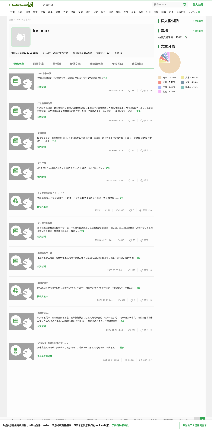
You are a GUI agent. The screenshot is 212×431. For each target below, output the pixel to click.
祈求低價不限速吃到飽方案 (50, 343)
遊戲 (88, 12)
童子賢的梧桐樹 (45, 223)
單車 (80, 12)
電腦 (43, 12)
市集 (171, 12)
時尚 (111, 12)
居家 (96, 12)
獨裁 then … (43, 313)
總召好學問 (43, 283)
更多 (105, 78)
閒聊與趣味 (42, 206)
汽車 (65, 12)
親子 (103, 12)
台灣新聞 (41, 87)
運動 (118, 12)
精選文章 (75, 63)
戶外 (126, 12)
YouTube (194, 12)
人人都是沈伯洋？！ (47, 193)
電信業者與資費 (44, 356)
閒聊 (156, 12)
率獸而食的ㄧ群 (45, 253)
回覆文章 (38, 63)
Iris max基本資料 (24, 19)
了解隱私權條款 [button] (120, 425)
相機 (27, 12)
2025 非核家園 (44, 73)
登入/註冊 (198, 4)
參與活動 (137, 63)
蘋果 (50, 12)
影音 (58, 12)
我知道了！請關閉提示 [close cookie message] (195, 425)
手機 (20, 12)
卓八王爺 (42, 163)
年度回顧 (117, 63)
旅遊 (141, 12)
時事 (163, 12)
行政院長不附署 (45, 103)
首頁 (12, 12)
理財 (148, 12)
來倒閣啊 (42, 133)
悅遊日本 (181, 12)
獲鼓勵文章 (96, 63)
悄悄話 (57, 63)
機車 (73, 12)
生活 (133, 12)
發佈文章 (18, 63)
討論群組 (48, 4)
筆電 (35, 12)
